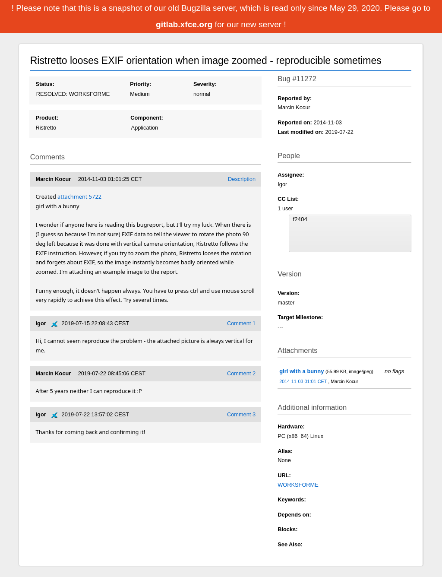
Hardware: (291, 426)
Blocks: (287, 529)
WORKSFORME (298, 485)
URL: (284, 475)
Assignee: (291, 174)
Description (242, 179)
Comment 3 (241, 414)
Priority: (140, 84)
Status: (45, 84)
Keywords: (292, 499)
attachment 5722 (79, 196)
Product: (47, 117)
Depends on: (294, 514)
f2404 (350, 219)
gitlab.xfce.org (185, 24)
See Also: (290, 544)
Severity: (205, 84)
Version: (289, 293)
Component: (146, 117)
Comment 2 (241, 373)
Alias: (285, 451)
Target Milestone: (300, 317)
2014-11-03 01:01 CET (303, 381)
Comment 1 (241, 323)
